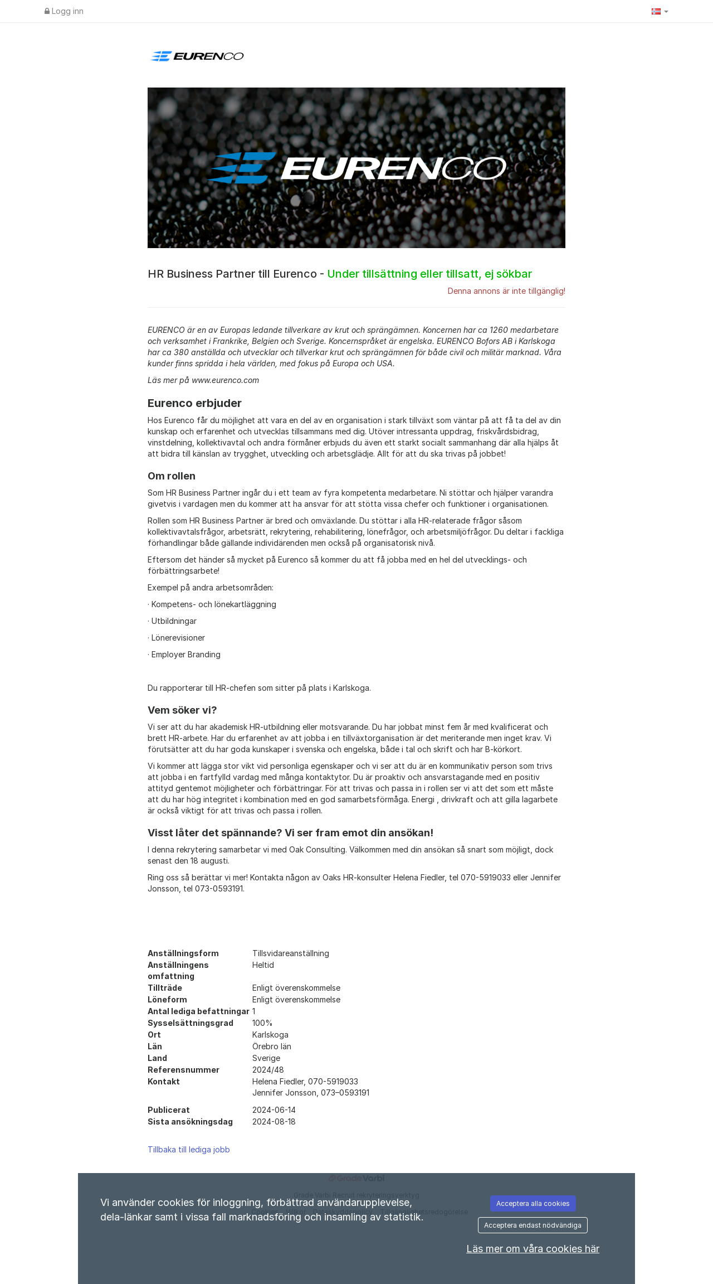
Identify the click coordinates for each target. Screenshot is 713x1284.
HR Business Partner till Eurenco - (340, 274)
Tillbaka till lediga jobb (189, 1149)
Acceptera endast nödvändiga (533, 1225)
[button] (660, 11)
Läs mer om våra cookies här (532, 1248)
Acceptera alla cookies (533, 1203)
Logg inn (64, 11)
